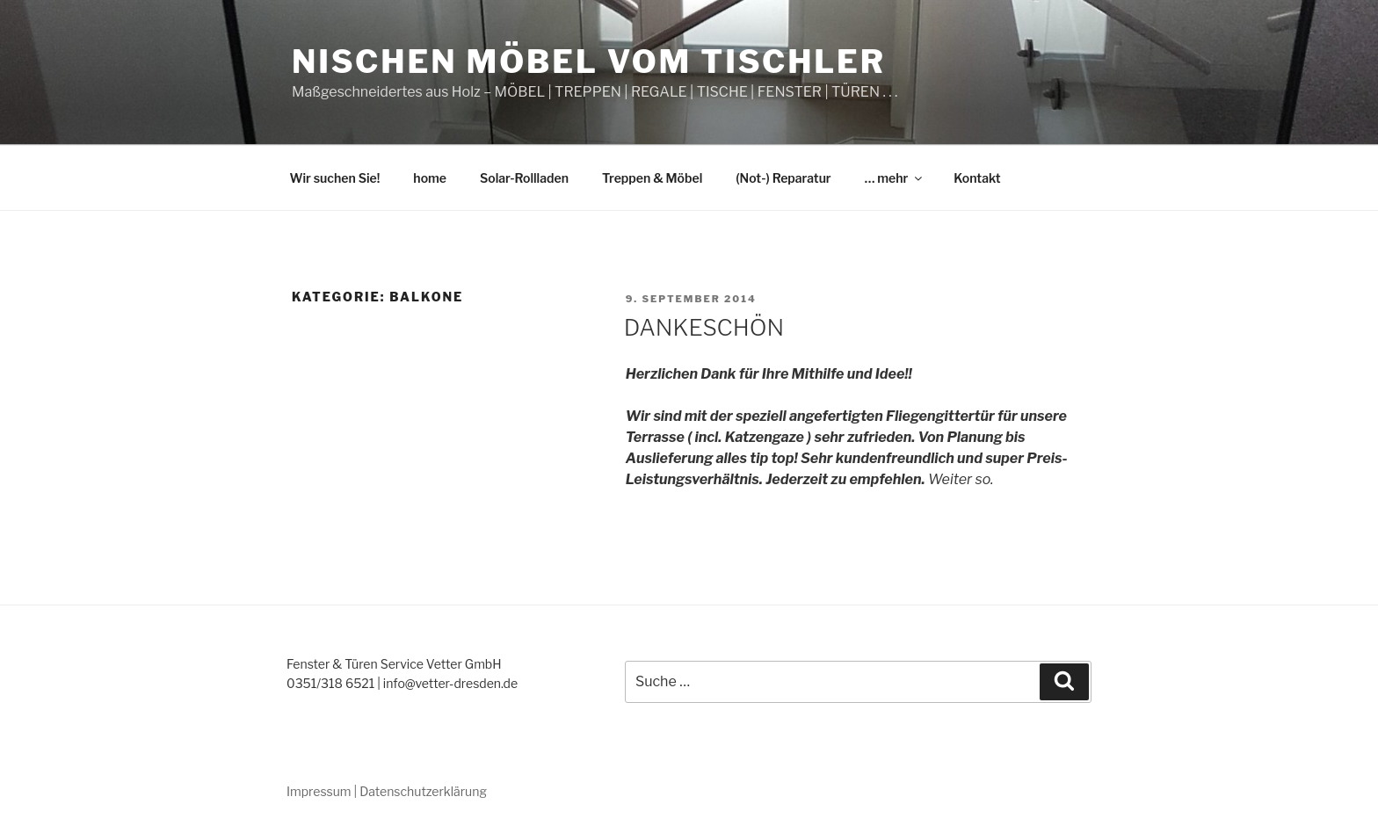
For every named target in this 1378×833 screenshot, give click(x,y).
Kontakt (977, 177)
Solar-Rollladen (524, 177)
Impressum (319, 791)
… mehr (895, 177)
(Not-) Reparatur (783, 177)
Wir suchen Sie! (335, 177)
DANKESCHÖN (704, 327)
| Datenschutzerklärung (420, 791)
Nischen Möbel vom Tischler (589, 61)
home (429, 177)
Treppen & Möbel (652, 177)
